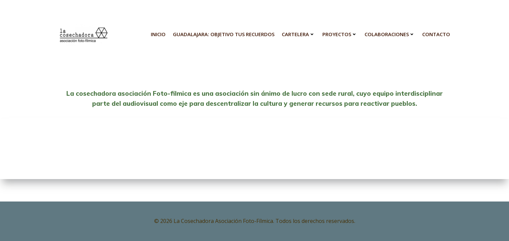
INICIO (158, 34)
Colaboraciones (390, 34)
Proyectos (339, 34)
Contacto (436, 34)
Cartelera (298, 34)
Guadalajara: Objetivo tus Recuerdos (223, 34)
